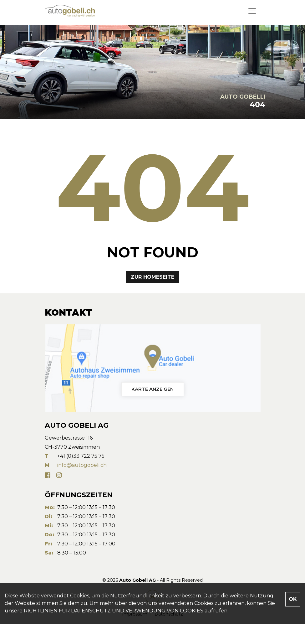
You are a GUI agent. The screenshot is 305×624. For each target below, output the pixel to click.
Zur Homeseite (152, 277)
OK (293, 599)
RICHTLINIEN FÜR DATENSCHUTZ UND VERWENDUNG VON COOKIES (113, 611)
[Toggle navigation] (252, 11)
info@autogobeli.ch (82, 465)
